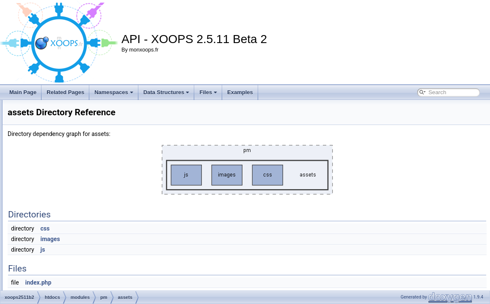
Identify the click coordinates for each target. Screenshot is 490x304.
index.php (66, 274)
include (49, 125)
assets (62, 199)
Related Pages (65, 92)
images (49, 116)
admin (62, 190)
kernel (48, 144)
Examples (240, 92)
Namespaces (113, 92)
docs (60, 218)
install (48, 134)
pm (51, 181)
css (151, 228)
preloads (64, 246)
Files (208, 92)
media (48, 162)
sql (58, 255)
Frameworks (55, 106)
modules (51, 171)
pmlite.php (66, 283)
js (148, 249)
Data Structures (166, 92)
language (51, 153)
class (60, 209)
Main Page (22, 92)
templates (66, 264)
